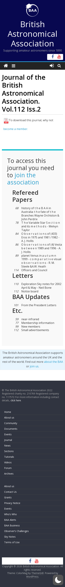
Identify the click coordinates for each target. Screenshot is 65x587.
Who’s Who (10, 514)
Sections (9, 451)
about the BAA (53, 362)
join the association (23, 178)
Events (8, 434)
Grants (8, 497)
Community (10, 423)
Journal (8, 440)
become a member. (15, 129)
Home (7, 412)
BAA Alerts (10, 519)
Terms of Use (12, 542)
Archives (9, 473)
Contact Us (10, 491)
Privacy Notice (12, 503)
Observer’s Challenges (16, 531)
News (7, 445)
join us (34, 366)
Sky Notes (10, 536)
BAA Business (12, 525)
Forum (8, 468)
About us (9, 417)
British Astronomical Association (32, 34)
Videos (8, 462)
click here (16, 400)
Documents (10, 428)
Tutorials (9, 456)
